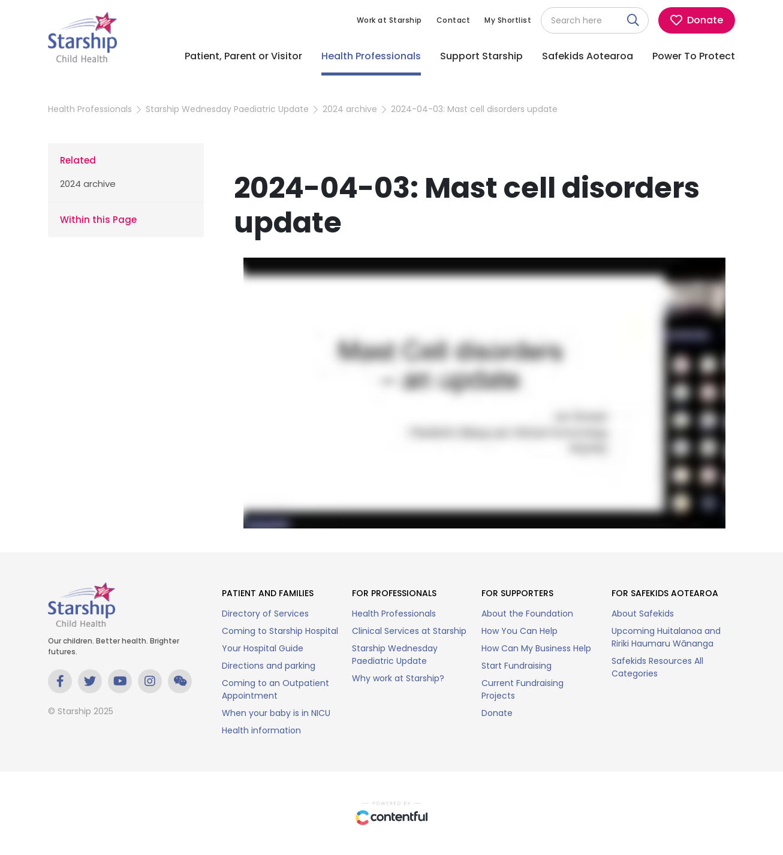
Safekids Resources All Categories (657, 667)
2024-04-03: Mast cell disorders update (474, 109)
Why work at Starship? (398, 678)
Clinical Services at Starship (409, 631)
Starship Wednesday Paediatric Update (227, 109)
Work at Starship (389, 20)
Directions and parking (268, 666)
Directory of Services (265, 614)
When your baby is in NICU (276, 713)
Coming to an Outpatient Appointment (275, 689)
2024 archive (350, 109)
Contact (453, 20)
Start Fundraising (516, 666)
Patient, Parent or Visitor (243, 56)
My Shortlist (507, 20)
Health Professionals (371, 56)
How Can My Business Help (536, 648)
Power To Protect (693, 56)
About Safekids (643, 614)
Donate (497, 713)
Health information (261, 730)
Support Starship (481, 56)
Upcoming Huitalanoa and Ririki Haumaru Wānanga (666, 637)
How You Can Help (519, 631)
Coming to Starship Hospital (280, 631)
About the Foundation (527, 614)
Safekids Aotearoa (587, 56)
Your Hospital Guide (262, 648)
